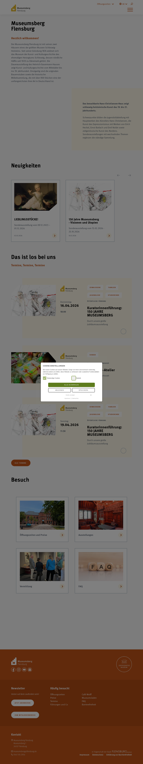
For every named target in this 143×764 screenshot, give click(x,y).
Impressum (67, 398)
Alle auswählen (71, 385)
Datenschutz (75, 398)
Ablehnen (59, 390)
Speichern (83, 390)
